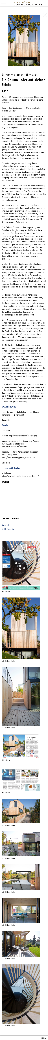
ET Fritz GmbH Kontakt (11, 468)
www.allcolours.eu (9, 407)
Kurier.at (5, 525)
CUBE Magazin (8, 529)
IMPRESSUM (43, 1038)
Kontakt (5, 425)
